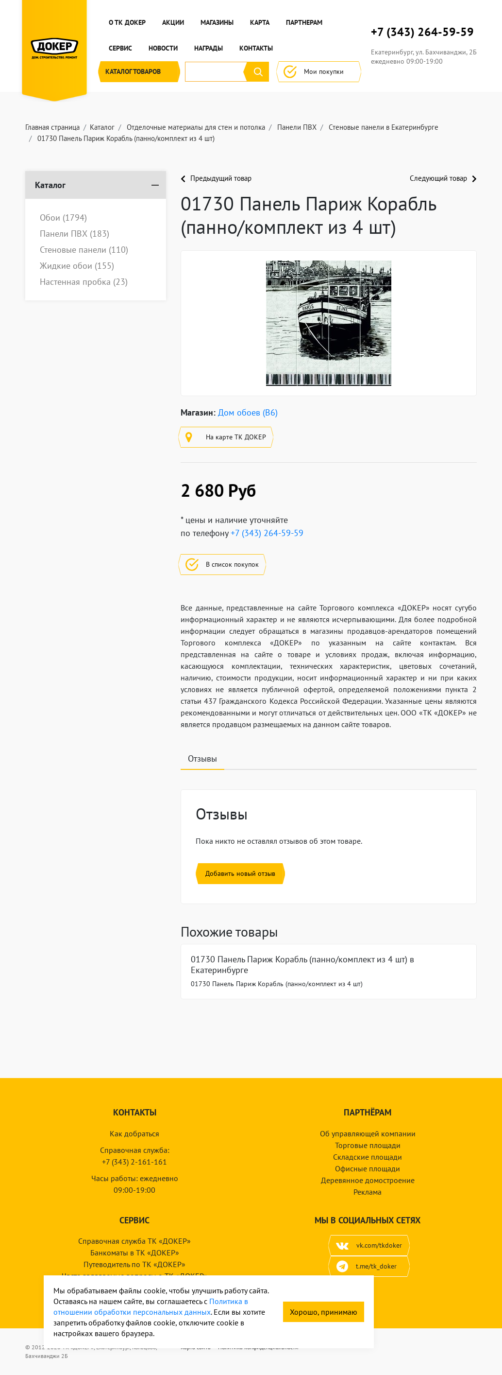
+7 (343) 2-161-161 (134, 1161)
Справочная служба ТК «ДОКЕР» (134, 1241)
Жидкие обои (77, 266)
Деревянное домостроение (368, 1180)
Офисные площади (367, 1168)
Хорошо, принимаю (323, 1312)
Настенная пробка (84, 282)
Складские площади (367, 1157)
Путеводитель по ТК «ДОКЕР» (134, 1264)
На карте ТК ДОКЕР (226, 437)
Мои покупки (319, 72)
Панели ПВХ (74, 233)
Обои (63, 217)
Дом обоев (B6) (248, 412)
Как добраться (134, 1133)
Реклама (367, 1192)
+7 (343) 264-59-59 (422, 32)
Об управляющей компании (368, 1133)
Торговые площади (368, 1145)
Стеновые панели (84, 249)
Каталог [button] (139, 72)
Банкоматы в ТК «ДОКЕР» (134, 1252)
